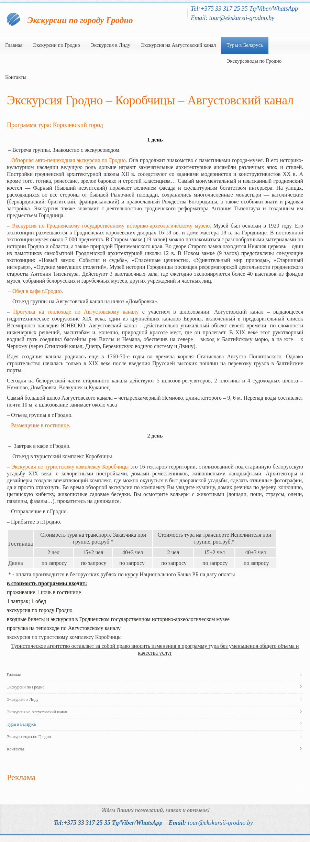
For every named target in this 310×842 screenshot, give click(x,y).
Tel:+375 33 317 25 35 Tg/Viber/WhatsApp (108, 822)
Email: (211, 822)
